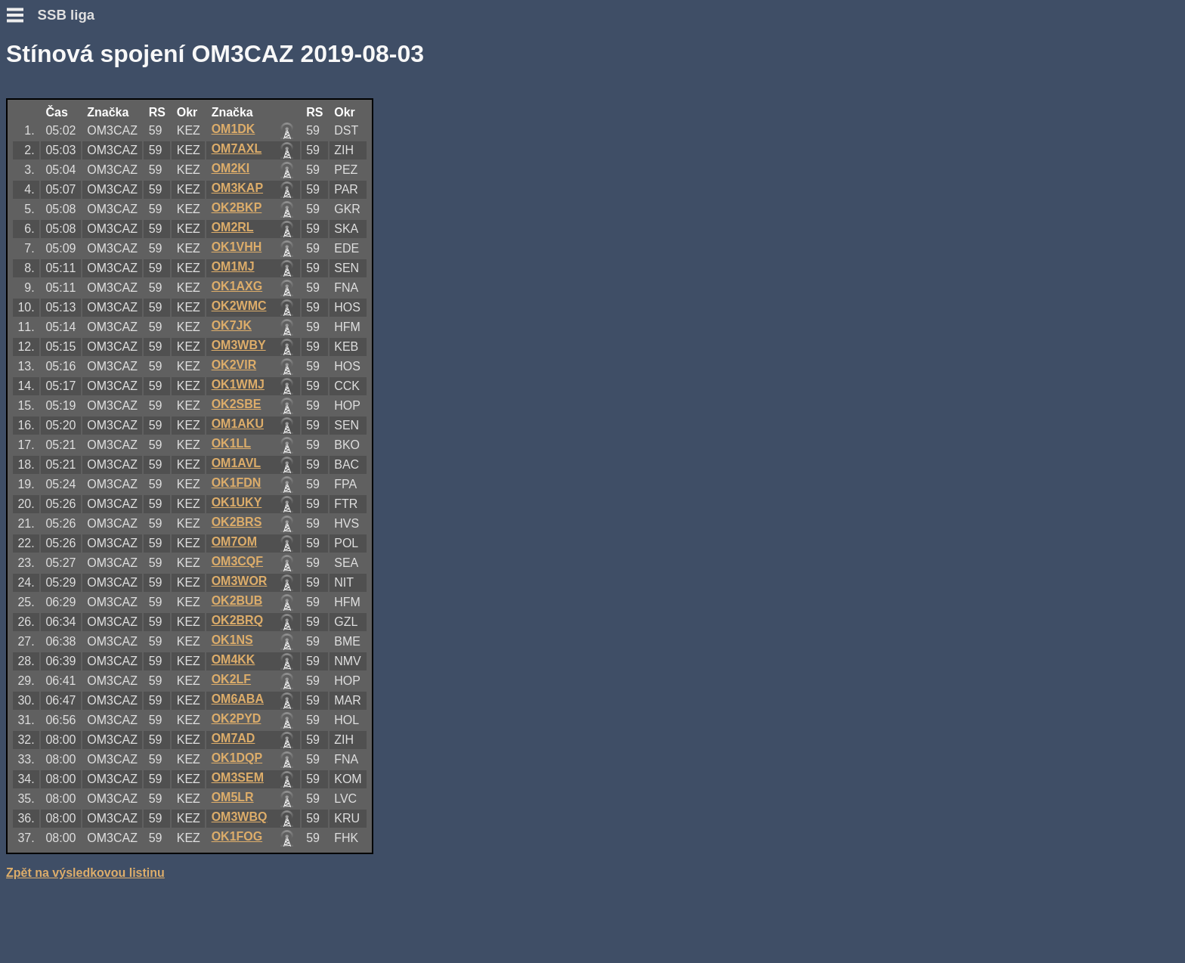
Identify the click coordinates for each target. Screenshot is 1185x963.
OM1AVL (236, 463)
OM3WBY (239, 345)
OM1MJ (233, 266)
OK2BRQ (237, 620)
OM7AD (233, 738)
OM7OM (234, 541)
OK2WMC (239, 305)
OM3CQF (237, 561)
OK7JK (232, 325)
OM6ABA (238, 698)
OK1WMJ (238, 384)
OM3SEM (238, 777)
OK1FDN (236, 482)
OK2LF (231, 679)
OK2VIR (234, 364)
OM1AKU (238, 423)
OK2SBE (236, 404)
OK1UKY (237, 502)
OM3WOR (240, 580)
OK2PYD (236, 718)
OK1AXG (237, 286)
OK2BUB (237, 600)
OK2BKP (237, 207)
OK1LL (231, 443)
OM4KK (233, 659)
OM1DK (233, 128)
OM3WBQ (240, 816)
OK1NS (232, 639)
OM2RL (233, 227)
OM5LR (233, 797)
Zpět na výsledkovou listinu (85, 872)
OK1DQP (237, 757)
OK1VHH (237, 246)
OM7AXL (237, 148)
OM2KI (231, 168)
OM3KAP (237, 187)
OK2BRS (237, 522)
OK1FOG (237, 836)
